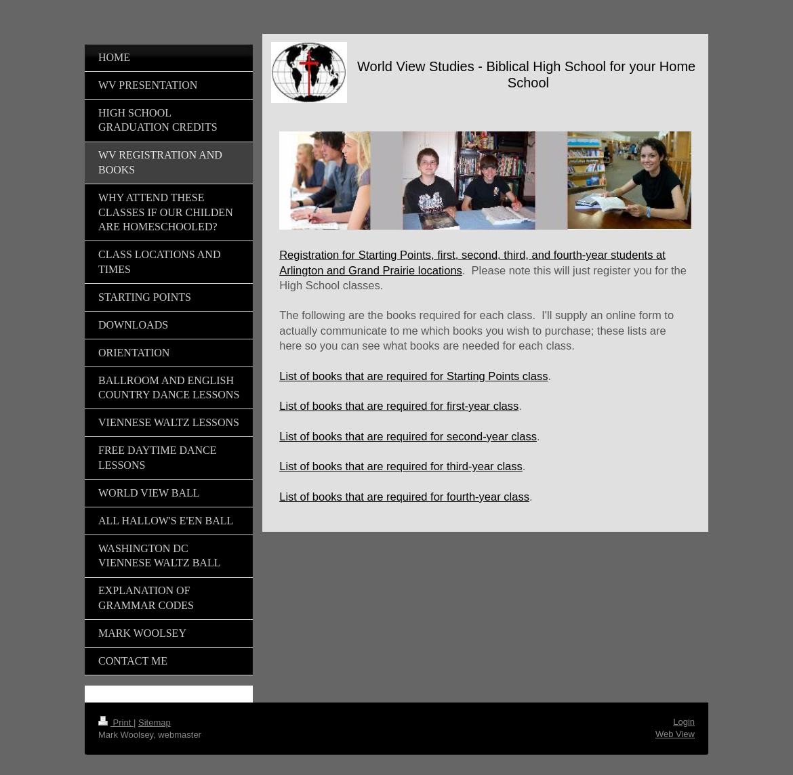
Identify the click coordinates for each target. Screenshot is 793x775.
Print (116, 722)
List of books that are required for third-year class (401, 466)
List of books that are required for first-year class (398, 406)
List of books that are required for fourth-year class (404, 496)
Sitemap (154, 722)
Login (684, 722)
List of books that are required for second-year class (408, 436)
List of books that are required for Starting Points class (413, 376)
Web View (675, 734)
